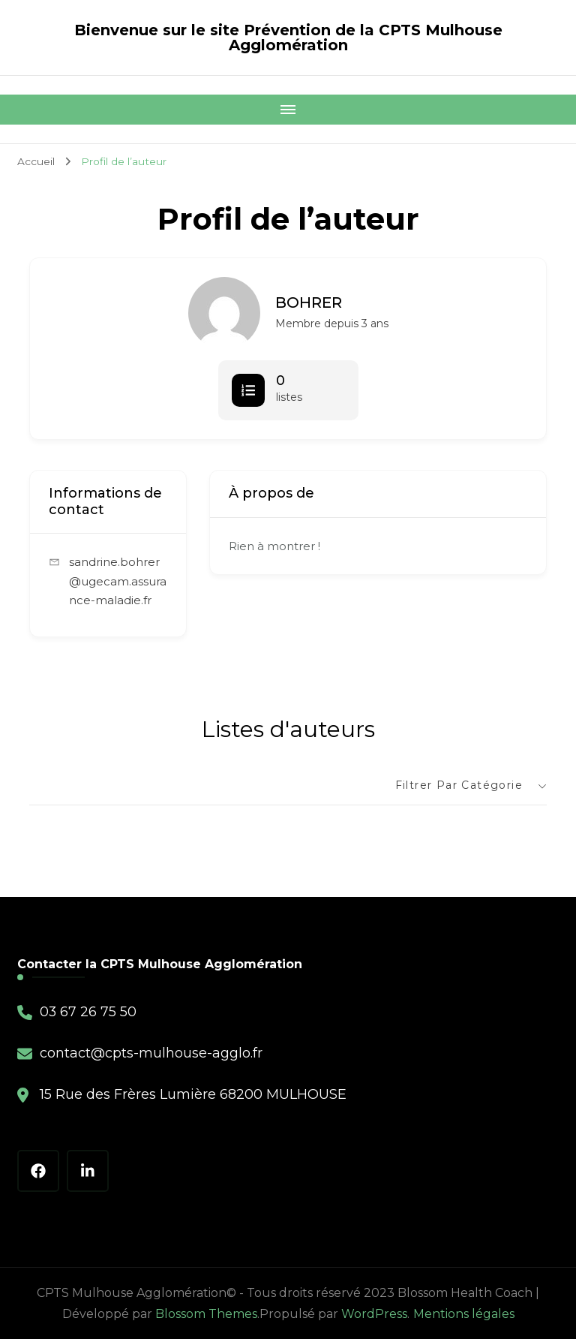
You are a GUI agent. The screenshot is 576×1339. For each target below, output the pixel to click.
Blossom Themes (206, 1314)
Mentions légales (463, 1314)
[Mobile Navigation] (288, 110)
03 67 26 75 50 (88, 1011)
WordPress (374, 1314)
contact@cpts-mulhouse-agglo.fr (151, 1053)
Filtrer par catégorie (459, 785)
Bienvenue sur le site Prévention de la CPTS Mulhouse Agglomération (288, 37)
